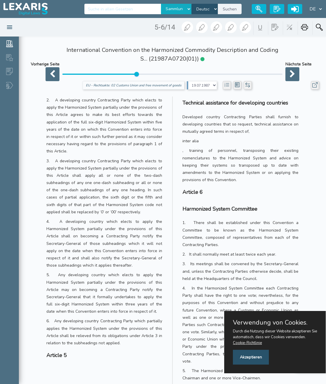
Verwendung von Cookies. (270, 322)
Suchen (230, 9)
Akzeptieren (251, 357)
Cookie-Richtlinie (247, 342)
